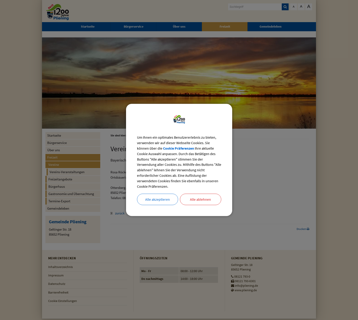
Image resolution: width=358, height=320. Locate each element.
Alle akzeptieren (157, 200)
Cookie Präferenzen (178, 148)
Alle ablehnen (200, 200)
